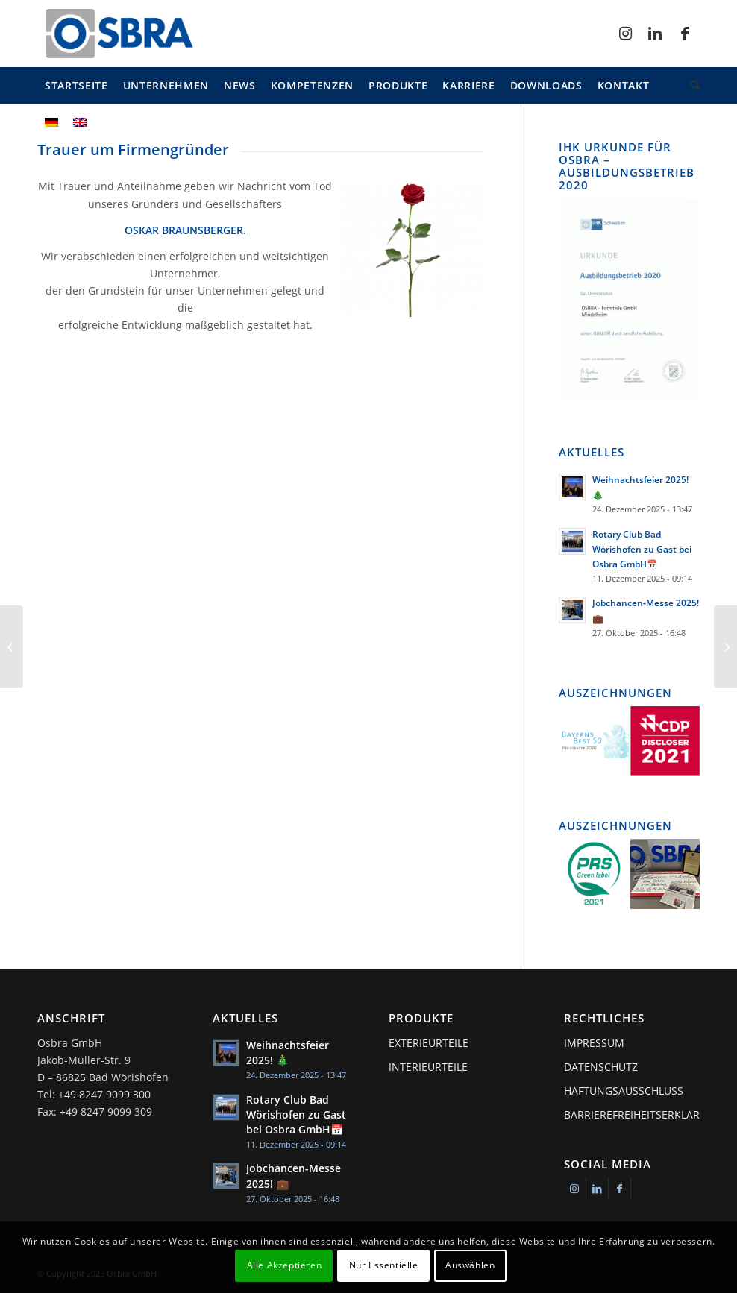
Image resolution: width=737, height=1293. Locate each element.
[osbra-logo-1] (118, 33)
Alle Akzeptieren (284, 1265)
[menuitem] (76, 85)
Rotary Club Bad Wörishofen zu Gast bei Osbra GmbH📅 (641, 549)
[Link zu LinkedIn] (655, 33)
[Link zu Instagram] (625, 33)
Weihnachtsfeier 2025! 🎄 (287, 1052)
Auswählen (470, 1265)
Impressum (594, 1043)
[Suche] (691, 85)
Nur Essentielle (383, 1265)
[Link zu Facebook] (685, 33)
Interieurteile (428, 1067)
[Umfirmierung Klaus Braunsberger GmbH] (725, 646)
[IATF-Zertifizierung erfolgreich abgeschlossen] (11, 646)
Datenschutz (601, 1067)
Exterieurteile (428, 1043)
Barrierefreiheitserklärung (632, 1114)
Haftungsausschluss (623, 1090)
